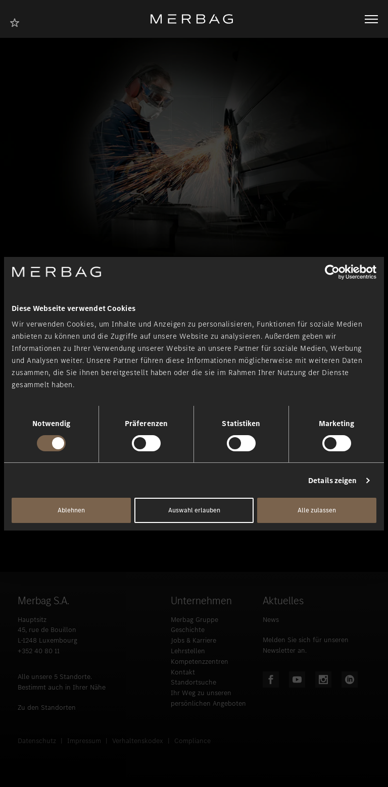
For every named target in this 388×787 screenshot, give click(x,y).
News (271, 619)
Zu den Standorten (47, 707)
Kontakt (183, 672)
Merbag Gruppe (194, 619)
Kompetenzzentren (199, 661)
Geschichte (188, 630)
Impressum (84, 741)
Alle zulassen (317, 510)
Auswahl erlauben (194, 510)
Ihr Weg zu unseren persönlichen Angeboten (208, 698)
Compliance (192, 741)
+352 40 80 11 (39, 651)
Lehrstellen (188, 651)
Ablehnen (71, 510)
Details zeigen (332, 481)
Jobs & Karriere (193, 640)
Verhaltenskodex (137, 741)
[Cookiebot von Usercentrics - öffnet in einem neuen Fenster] (332, 271)
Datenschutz (37, 741)
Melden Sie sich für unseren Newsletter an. (306, 645)
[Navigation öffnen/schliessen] (371, 19)
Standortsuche (193, 682)
